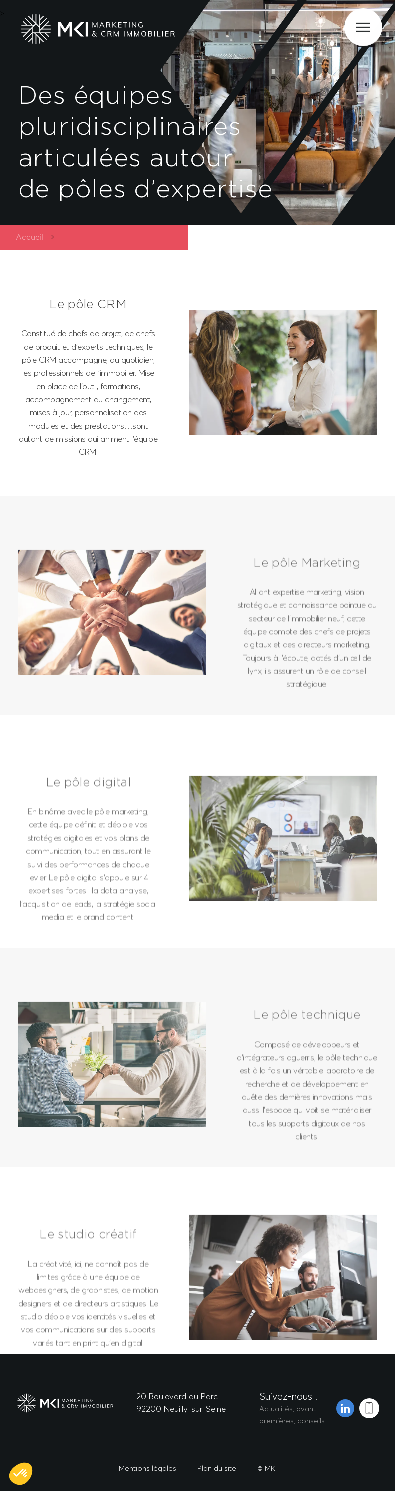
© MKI (267, 1468)
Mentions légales (147, 1468)
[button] (21, 1474)
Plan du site (216, 1468)
